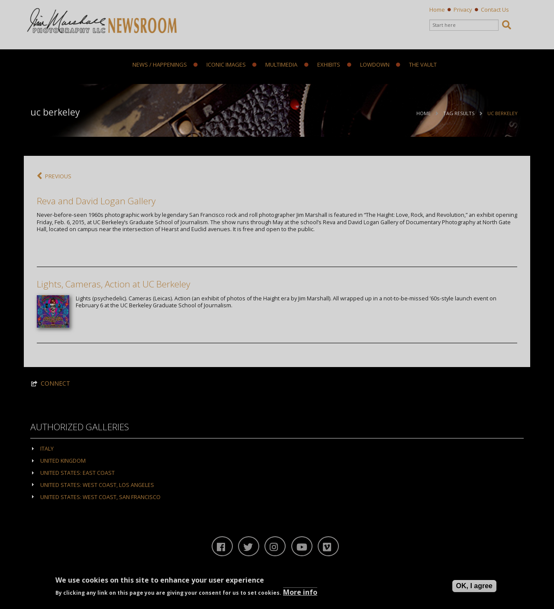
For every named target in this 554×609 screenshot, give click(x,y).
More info (300, 592)
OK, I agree (474, 586)
